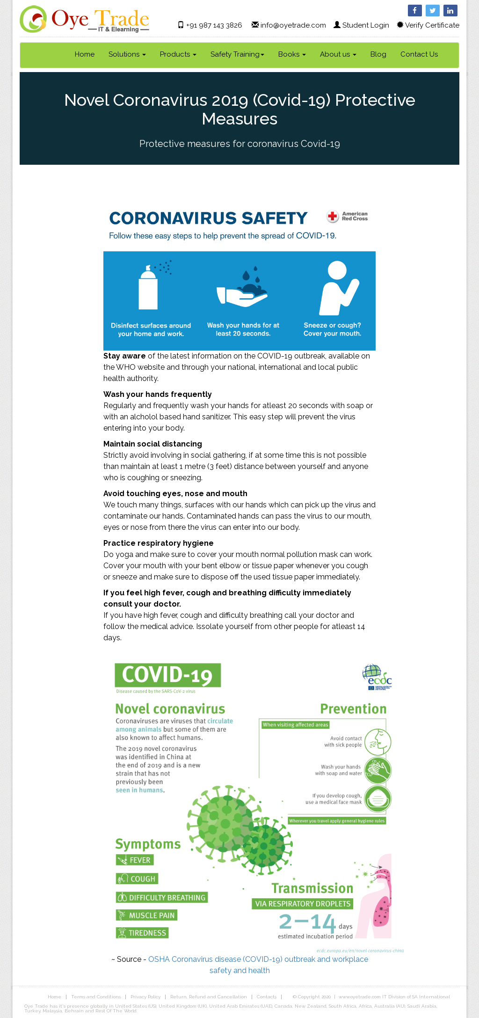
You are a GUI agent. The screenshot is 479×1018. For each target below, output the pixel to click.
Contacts (266, 996)
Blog (378, 54)
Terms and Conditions (96, 996)
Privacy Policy (145, 996)
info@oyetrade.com (293, 25)
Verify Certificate (432, 25)
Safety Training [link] (237, 54)
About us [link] (338, 54)
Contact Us (419, 54)
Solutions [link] (127, 54)
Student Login (365, 25)
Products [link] (178, 54)
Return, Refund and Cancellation (208, 996)
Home (84, 54)
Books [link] (292, 54)
